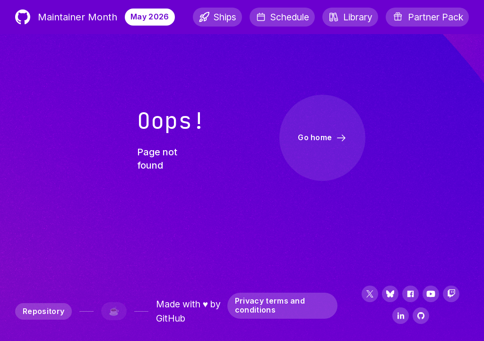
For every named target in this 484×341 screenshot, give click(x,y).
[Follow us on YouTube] (431, 295)
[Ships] (217, 17)
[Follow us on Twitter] (370, 295)
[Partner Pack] (427, 17)
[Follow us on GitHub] (421, 316)
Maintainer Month (66, 17)
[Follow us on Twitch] (451, 295)
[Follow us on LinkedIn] (400, 316)
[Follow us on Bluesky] (390, 295)
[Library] (350, 17)
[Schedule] (282, 17)
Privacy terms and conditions (270, 305)
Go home (322, 138)
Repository (43, 311)
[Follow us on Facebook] (410, 295)
